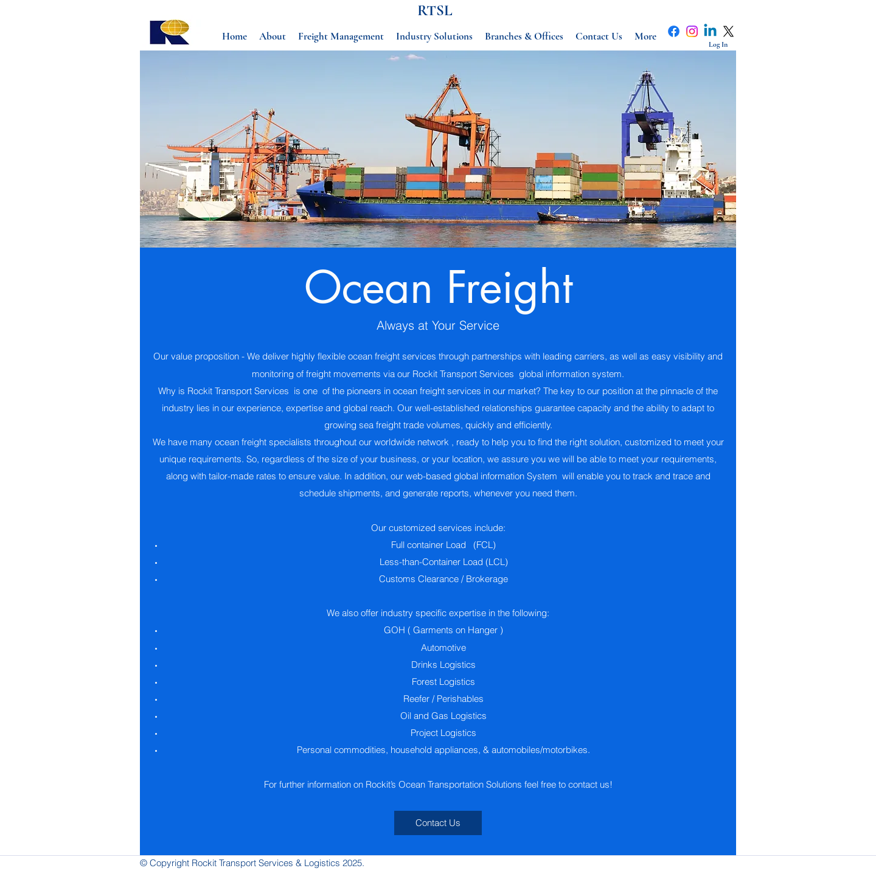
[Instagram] (692, 31)
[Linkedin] (710, 31)
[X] (728, 31)
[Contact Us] (438, 823)
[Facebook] (673, 31)
